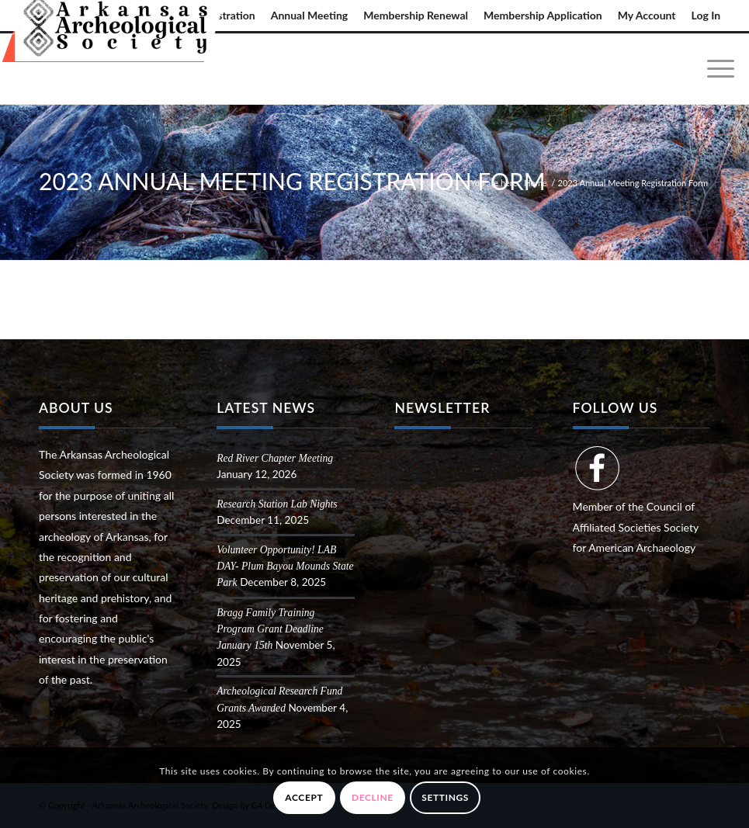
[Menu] (713, 69)
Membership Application (543, 15)
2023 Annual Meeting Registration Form (292, 181)
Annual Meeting (309, 15)
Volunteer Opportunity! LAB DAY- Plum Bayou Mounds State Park (285, 566)
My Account (647, 15)
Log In (706, 15)
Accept (304, 797)
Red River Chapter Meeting (275, 458)
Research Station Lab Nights (277, 504)
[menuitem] (309, 15)
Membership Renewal (415, 15)
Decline (373, 797)
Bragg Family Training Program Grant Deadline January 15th (270, 629)
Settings (445, 797)
